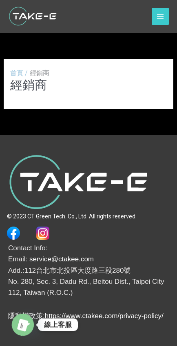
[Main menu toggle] (160, 16)
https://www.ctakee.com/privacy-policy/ (104, 316)
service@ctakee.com (61, 259)
